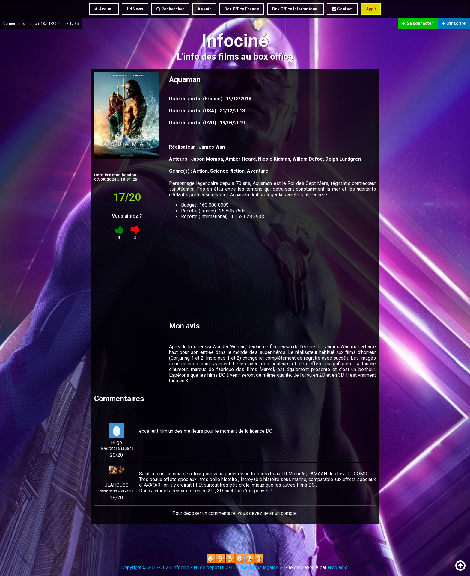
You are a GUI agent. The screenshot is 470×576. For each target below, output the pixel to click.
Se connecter (417, 23)
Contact (342, 9)
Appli (371, 9)
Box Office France (241, 9)
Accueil (104, 9)
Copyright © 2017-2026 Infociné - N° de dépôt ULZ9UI (178, 567)
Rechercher (170, 9)
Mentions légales (260, 567)
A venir (204, 9)
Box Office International (295, 9)
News (135, 9)
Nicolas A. (338, 567)
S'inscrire (454, 23)
